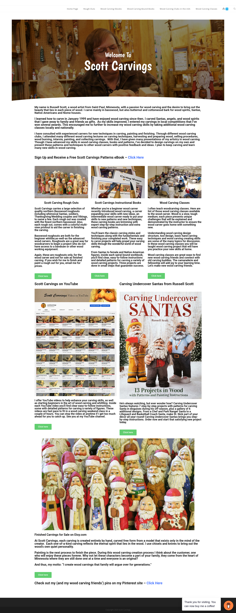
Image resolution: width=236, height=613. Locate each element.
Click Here (154, 583)
